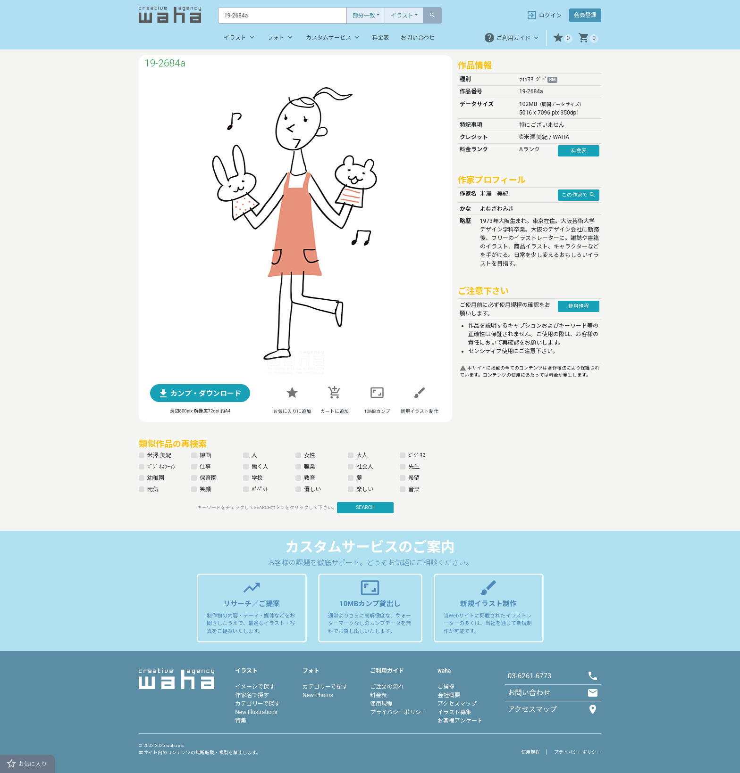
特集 (240, 720)
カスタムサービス (333, 37)
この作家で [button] (579, 194)
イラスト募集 (454, 712)
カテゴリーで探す (257, 703)
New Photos (318, 695)
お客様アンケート (460, 720)
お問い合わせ (418, 37)
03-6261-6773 (530, 676)
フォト (281, 37)
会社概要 (448, 695)
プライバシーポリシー (398, 712)
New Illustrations (256, 712)
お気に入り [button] (26, 763)
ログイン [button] (544, 15)
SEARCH (365, 507)
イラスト (402, 15)
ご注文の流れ (387, 686)
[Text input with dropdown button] (282, 15)
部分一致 (364, 15)
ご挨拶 (445, 686)
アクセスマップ (457, 703)
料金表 (380, 37)
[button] (563, 38)
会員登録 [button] (585, 15)
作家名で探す (252, 695)
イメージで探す (255, 686)
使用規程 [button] (578, 306)
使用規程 (381, 703)
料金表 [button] (579, 151)
